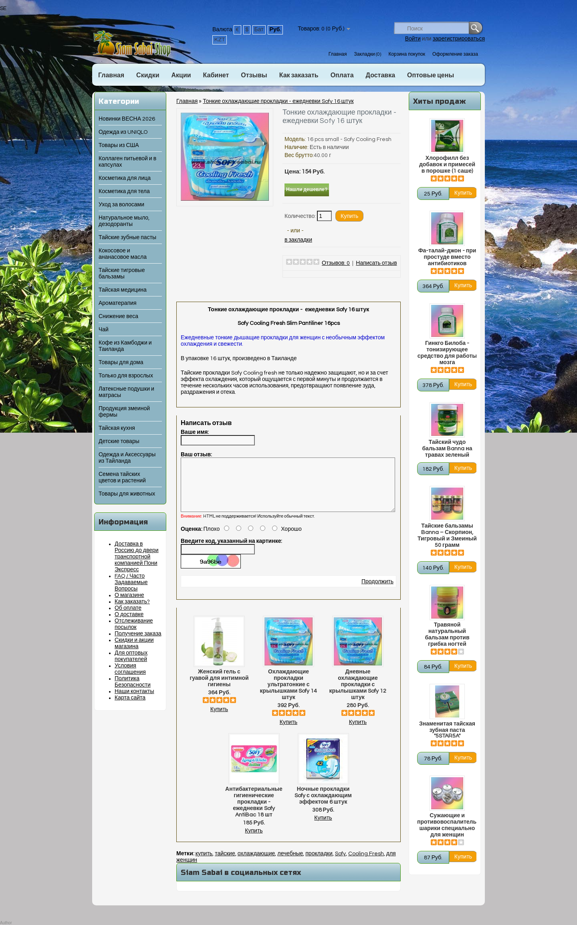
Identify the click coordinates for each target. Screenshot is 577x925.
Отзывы (254, 75)
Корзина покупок (406, 54)
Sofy (340, 863)
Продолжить (377, 591)
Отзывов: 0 (336, 263)
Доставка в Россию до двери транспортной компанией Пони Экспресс (137, 556)
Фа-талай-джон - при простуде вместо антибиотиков (447, 257)
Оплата (342, 75)
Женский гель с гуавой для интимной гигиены (219, 688)
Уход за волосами (121, 205)
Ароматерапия (118, 303)
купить (204, 863)
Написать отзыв (376, 263)
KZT (219, 39)
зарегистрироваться (459, 39)
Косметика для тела (124, 191)
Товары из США (119, 145)
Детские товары (119, 441)
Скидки (147, 75)
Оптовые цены (430, 75)
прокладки (319, 863)
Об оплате (128, 608)
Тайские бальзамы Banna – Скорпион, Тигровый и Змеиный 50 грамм (447, 535)
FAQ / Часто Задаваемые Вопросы (131, 582)
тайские (225, 863)
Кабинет (216, 75)
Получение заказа (138, 634)
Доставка (380, 75)
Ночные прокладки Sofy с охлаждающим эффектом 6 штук (323, 805)
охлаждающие (256, 863)
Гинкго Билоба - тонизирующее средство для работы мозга (447, 353)
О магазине (129, 595)
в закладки (298, 240)
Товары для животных (127, 494)
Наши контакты (134, 691)
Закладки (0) (367, 54)
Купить (219, 719)
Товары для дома (121, 362)
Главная (338, 54)
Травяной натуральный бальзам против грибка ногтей (447, 634)
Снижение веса (118, 316)
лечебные (290, 863)
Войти (413, 39)
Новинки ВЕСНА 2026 (127, 119)
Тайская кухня (117, 428)
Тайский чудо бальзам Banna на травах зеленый (447, 448)
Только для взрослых (126, 376)
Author (6, 923)
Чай (104, 330)
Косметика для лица (125, 178)
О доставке (129, 614)
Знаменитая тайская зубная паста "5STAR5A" (447, 730)
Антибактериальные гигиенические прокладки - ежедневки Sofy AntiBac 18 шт (253, 811)
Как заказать (299, 75)
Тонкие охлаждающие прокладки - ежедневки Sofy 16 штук (278, 101)
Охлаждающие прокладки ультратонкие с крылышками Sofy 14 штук (288, 694)
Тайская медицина (123, 290)
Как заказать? (132, 602)
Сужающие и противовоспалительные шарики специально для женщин (447, 825)
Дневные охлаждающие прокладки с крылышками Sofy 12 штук (358, 694)
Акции (181, 75)
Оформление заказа (455, 54)
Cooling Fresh (366, 863)
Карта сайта (130, 698)
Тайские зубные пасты (127, 237)
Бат (259, 29)
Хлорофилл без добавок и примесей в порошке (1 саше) (447, 164)
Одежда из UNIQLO (123, 132)
